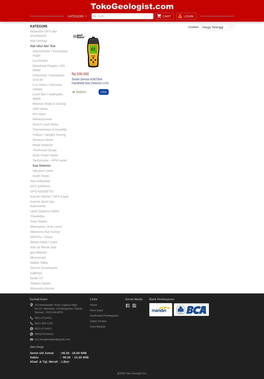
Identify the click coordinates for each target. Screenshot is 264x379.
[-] (127, 305)
